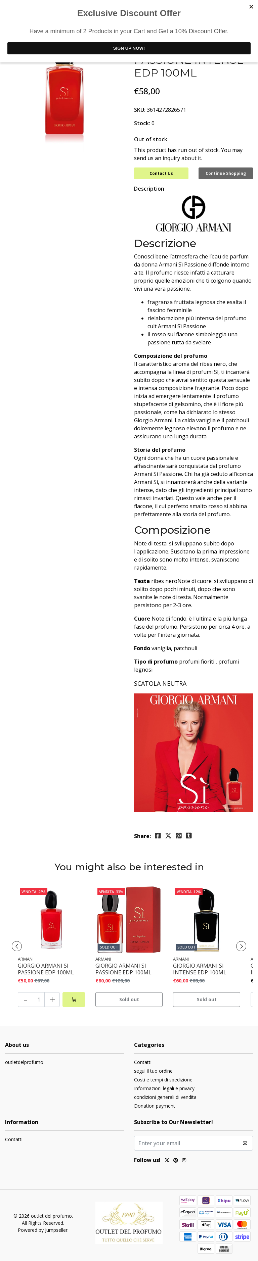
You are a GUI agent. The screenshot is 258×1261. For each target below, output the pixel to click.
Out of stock (150, 139)
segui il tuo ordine (153, 1071)
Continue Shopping (226, 173)
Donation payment (154, 1106)
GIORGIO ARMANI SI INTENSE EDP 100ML (199, 969)
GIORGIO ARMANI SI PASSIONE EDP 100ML (46, 969)
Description (149, 188)
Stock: (142, 123)
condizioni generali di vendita (165, 1097)
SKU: (139, 109)
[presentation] (17, 946)
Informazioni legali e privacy (164, 1088)
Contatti (143, 1062)
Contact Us (161, 173)
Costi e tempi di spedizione (163, 1079)
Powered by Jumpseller (43, 1230)
